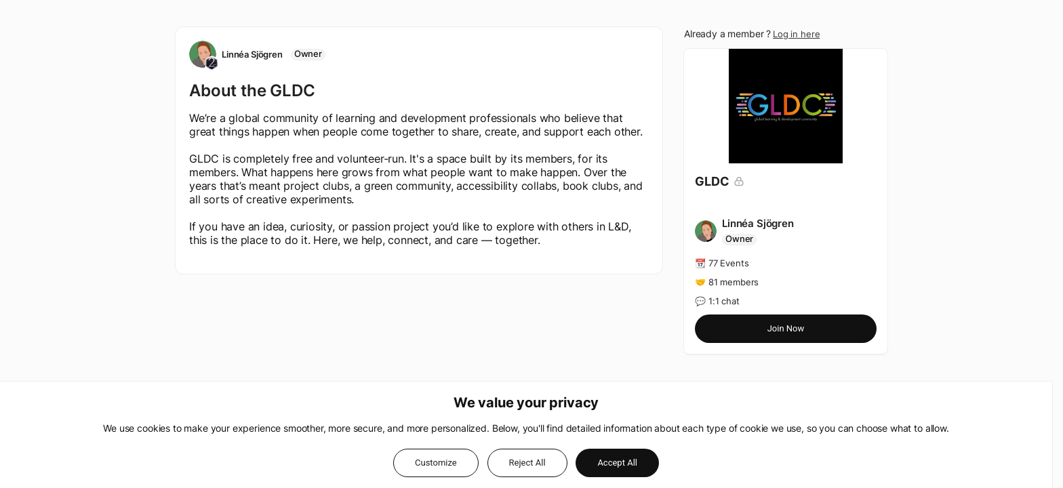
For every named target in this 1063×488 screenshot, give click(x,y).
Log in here (796, 33)
